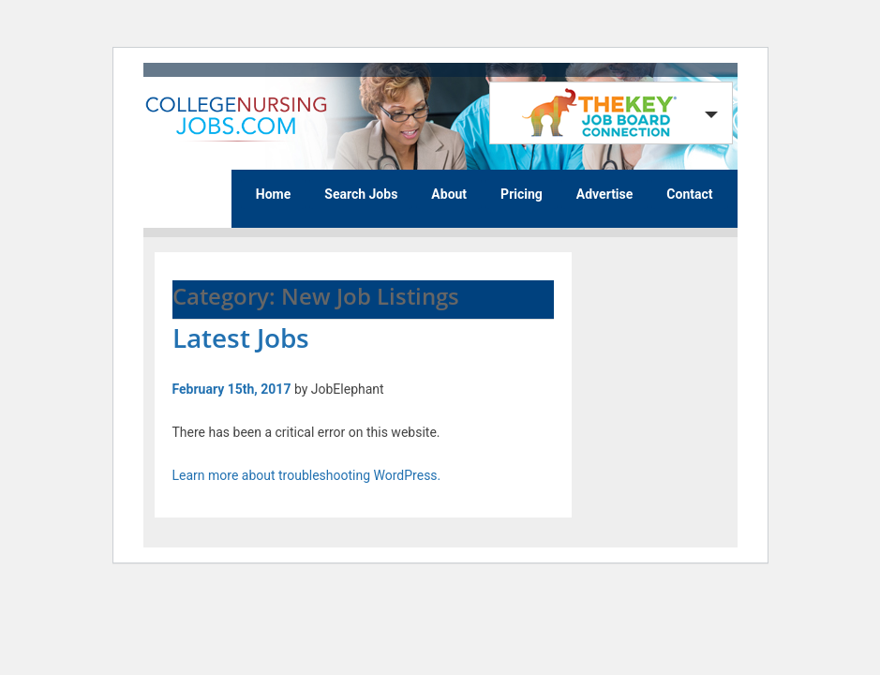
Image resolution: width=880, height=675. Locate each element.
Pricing (521, 194)
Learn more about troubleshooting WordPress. (306, 475)
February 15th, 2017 (231, 389)
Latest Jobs (240, 337)
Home (273, 194)
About (449, 194)
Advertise (605, 194)
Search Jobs (360, 194)
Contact (689, 194)
